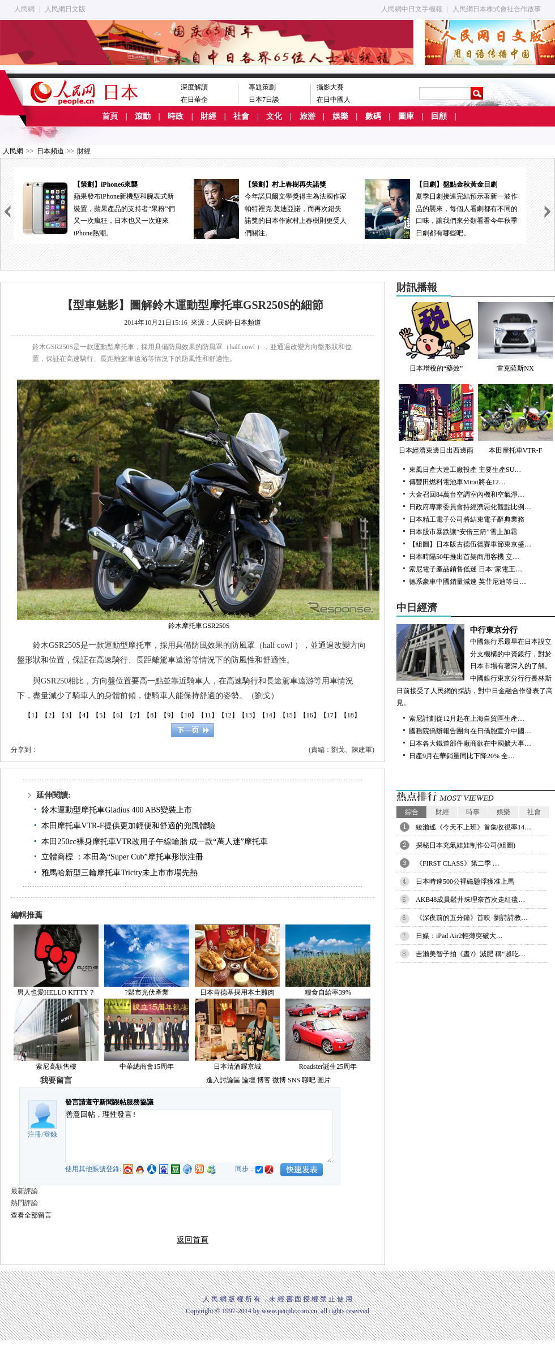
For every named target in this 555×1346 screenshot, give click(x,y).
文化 (274, 116)
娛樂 (340, 116)
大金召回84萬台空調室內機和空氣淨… (466, 494)
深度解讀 (194, 87)
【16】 (310, 715)
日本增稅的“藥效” (436, 337)
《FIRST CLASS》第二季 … (458, 863)
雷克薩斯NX (515, 337)
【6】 (117, 715)
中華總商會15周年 (146, 1066)
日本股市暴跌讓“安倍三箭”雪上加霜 (463, 532)
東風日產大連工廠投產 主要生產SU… (465, 470)
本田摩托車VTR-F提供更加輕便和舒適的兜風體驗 (128, 826)
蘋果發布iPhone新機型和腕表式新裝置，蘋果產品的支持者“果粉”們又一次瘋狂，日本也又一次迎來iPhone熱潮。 (99, 208)
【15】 (289, 715)
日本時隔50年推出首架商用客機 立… (464, 557)
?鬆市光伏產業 (146, 992)
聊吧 (308, 1080)
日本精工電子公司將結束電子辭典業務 (466, 519)
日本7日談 (264, 100)
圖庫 (406, 116)
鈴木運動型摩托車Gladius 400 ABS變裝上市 (116, 810)
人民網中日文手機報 (411, 9)
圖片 (324, 1080)
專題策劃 (262, 87)
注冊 (34, 1134)
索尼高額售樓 (56, 1066)
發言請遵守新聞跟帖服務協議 (109, 1102)
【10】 (187, 715)
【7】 (134, 715)
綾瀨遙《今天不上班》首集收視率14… (473, 827)
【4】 (83, 715)
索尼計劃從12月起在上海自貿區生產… (466, 719)
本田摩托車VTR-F (515, 419)
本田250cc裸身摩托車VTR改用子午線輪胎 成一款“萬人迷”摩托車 (154, 841)
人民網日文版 (65, 9)
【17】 (330, 715)
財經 (208, 116)
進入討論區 (223, 1080)
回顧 (439, 116)
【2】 (49, 715)
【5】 (100, 715)
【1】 (32, 715)
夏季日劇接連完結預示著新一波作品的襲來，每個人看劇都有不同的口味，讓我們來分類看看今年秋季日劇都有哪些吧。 (441, 208)
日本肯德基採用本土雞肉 (237, 992)
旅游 (307, 116)
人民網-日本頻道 (236, 322)
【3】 (66, 715)
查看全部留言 (31, 1215)
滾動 (143, 116)
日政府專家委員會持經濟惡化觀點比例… (470, 507)
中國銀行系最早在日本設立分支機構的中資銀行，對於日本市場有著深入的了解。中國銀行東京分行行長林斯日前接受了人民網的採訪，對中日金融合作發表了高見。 (475, 665)
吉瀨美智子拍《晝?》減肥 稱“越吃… (471, 954)
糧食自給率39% (328, 992)
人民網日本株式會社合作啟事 (496, 9)
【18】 (350, 715)
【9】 (168, 715)
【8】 (151, 715)
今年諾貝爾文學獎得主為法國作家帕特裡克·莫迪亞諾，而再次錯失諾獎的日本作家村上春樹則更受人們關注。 (270, 208)
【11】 (208, 715)
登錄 (50, 1134)
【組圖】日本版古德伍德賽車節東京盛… (470, 544)
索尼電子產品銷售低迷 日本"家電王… (465, 569)
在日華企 (194, 100)
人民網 (24, 9)
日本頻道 (50, 151)
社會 (241, 116)
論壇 (248, 1080)
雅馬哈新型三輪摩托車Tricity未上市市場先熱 (119, 872)
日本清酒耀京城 (237, 1066)
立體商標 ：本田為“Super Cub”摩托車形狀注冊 (122, 857)
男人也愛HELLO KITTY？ (56, 992)
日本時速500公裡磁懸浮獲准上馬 (465, 881)
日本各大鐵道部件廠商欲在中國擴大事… (470, 743)
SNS (294, 1080)
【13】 (248, 715)
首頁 (110, 116)
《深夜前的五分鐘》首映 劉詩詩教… (472, 918)
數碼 (373, 116)
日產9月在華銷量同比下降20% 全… (462, 756)
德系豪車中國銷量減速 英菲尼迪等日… (467, 582)
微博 (279, 1080)
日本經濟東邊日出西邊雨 (436, 419)
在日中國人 (334, 100)
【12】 (228, 715)
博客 (264, 1080)
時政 (175, 116)
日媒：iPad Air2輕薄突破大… (459, 936)
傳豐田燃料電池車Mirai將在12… (457, 482)
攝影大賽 (330, 87)
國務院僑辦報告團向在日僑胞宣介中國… (470, 731)
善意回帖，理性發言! (198, 1136)
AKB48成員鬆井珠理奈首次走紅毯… (470, 900)
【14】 (269, 715)
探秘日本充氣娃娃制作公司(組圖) (465, 845)
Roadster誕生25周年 (328, 1066)
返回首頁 (192, 1240)
